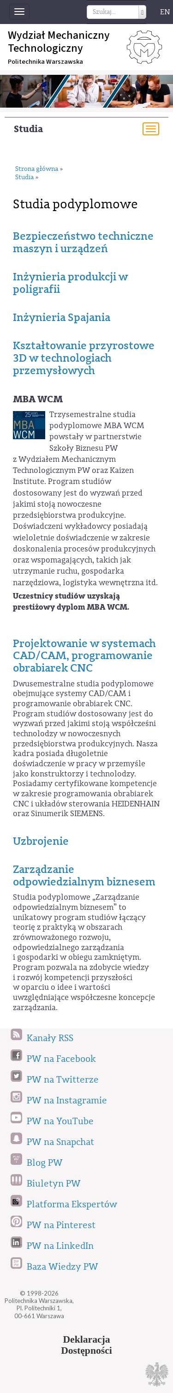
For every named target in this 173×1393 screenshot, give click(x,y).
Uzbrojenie (41, 841)
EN (165, 12)
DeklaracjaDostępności (86, 1345)
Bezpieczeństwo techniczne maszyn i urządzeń (83, 242)
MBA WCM (38, 399)
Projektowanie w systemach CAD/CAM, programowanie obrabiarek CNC (84, 655)
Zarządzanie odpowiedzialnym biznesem (84, 875)
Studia (28, 129)
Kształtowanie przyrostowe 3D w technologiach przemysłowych (84, 357)
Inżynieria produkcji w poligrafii (70, 283)
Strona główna (36, 169)
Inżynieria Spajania (61, 317)
